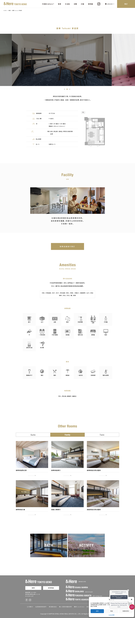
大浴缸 (67, 4)
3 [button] (70, 89)
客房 (59, 4)
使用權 (90, 4)
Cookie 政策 (111, 615)
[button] (131, 599)
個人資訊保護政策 (65, 606)
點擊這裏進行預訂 (67, 246)
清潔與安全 (53, 606)
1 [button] (65, 89)
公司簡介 (30, 606)
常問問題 (51, 587)
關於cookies (79, 606)
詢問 (33, 587)
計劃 (82, 4)
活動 (75, 4)
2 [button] (67, 89)
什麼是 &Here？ (48, 4)
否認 (111, 611)
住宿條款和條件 (41, 606)
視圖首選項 (126, 611)
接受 (97, 611)
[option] (68, 60)
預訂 (126, 4)
